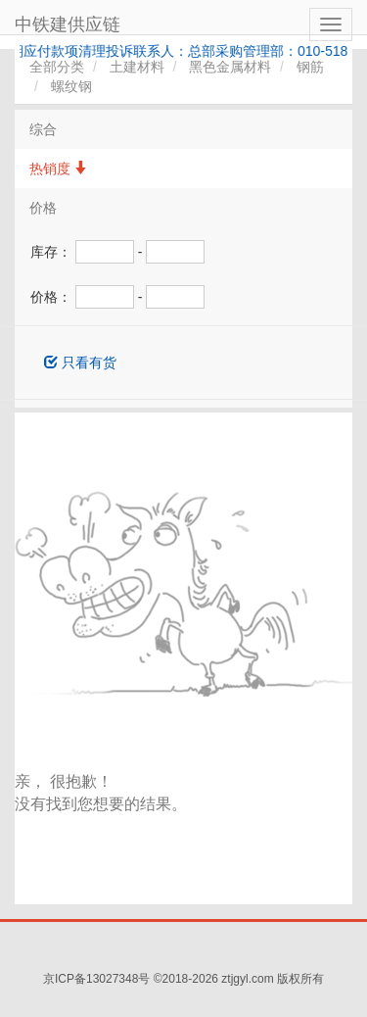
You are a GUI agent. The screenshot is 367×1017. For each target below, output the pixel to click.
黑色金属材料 (230, 66)
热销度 (58, 168)
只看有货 (80, 362)
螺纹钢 (71, 86)
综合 (43, 129)
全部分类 (56, 66)
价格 (43, 208)
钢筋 (310, 66)
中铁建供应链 (67, 24)
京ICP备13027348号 (96, 979)
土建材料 (137, 66)
